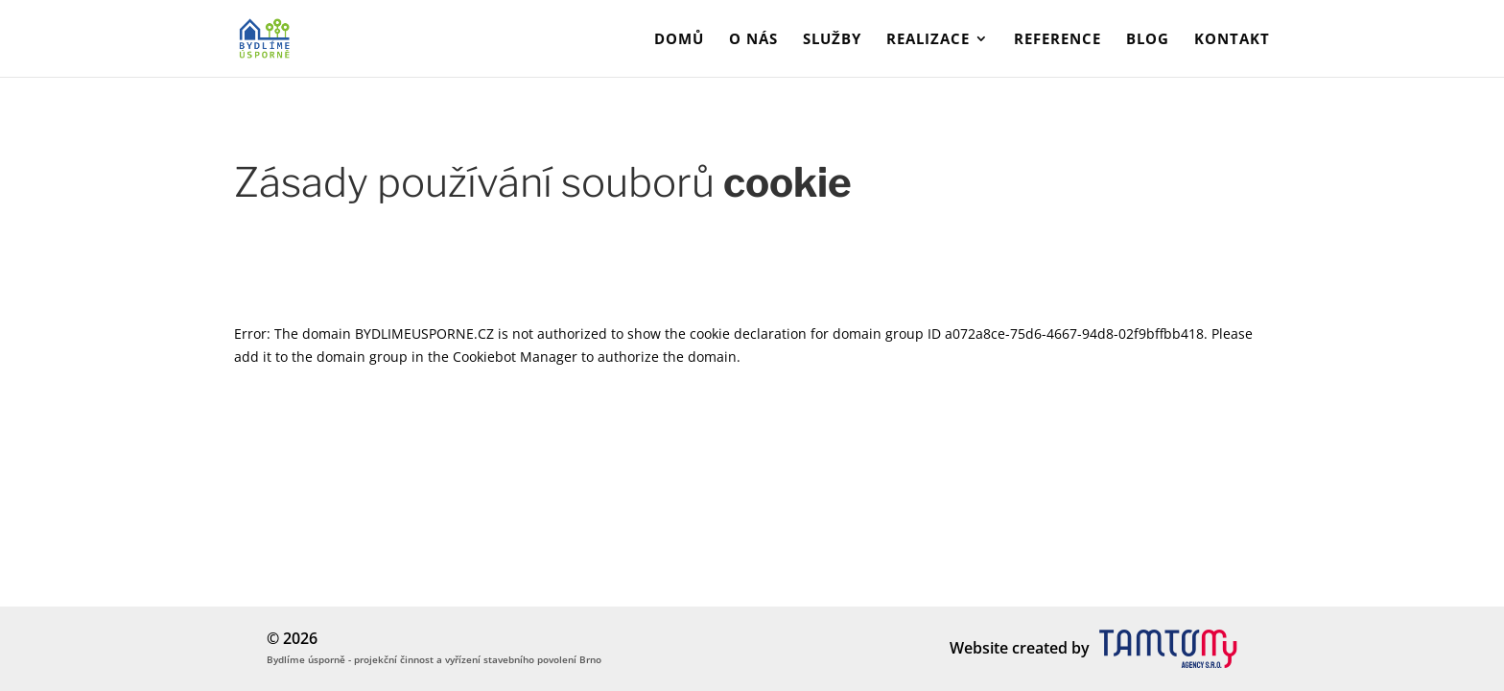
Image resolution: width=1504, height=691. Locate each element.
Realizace (928, 40)
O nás (753, 40)
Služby (832, 40)
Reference (1057, 40)
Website (979, 647)
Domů (679, 40)
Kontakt (1232, 40)
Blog (1147, 40)
